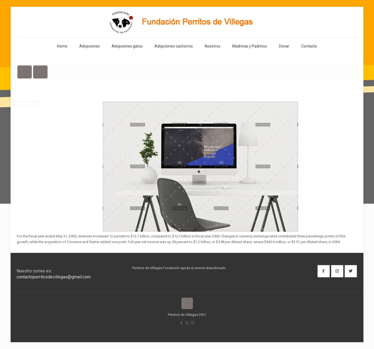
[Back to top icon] (187, 303)
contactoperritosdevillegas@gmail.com (54, 276)
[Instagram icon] (193, 322)
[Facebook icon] (181, 322)
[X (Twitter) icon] (187, 322)
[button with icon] (324, 271)
